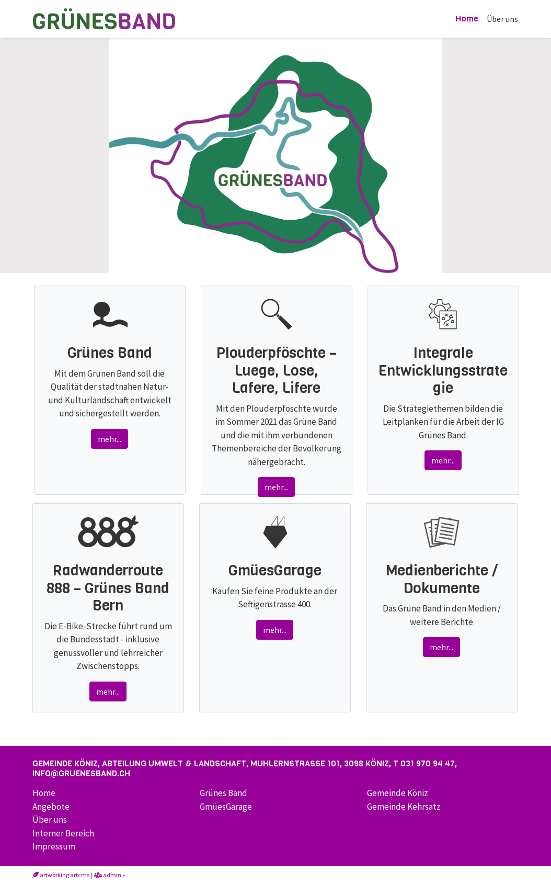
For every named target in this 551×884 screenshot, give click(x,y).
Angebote (51, 806)
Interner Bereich (63, 833)
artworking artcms (60, 875)
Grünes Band (223, 793)
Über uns (502, 19)
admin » (109, 875)
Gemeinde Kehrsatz (404, 806)
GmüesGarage (226, 806)
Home (466, 18)
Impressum (53, 846)
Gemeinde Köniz (397, 793)
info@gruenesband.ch (81, 773)
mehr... (109, 439)
